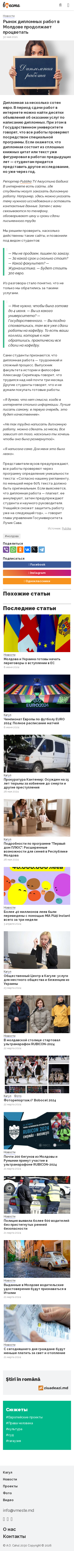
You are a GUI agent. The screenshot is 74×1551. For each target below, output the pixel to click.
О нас (9, 1529)
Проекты (10, 1486)
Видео (8, 1500)
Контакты (14, 1536)
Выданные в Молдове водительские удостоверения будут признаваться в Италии (35, 1289)
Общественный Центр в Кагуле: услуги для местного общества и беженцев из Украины (36, 980)
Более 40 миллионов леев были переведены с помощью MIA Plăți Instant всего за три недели (37, 916)
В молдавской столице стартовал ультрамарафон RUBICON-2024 (32, 1042)
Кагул (7, 715)
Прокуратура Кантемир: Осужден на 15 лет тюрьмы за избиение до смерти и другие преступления (36, 783)
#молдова (12, 536)
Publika (26, 181)
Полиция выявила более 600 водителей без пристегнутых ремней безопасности (36, 1224)
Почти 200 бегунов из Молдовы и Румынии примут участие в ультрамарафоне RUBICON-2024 (30, 1160)
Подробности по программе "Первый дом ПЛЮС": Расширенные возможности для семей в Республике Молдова (36, 849)
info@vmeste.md (18, 1510)
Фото (18, 1096)
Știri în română (23, 1379)
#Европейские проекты (24, 1417)
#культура (14, 1429)
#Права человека (19, 1423)
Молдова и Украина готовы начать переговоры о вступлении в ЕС (32, 661)
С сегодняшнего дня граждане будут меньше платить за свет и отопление (34, 1351)
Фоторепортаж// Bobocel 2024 (30, 1100)
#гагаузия (13, 1441)
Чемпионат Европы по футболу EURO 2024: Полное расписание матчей (34, 721)
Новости (9, 16)
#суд (10, 1435)
